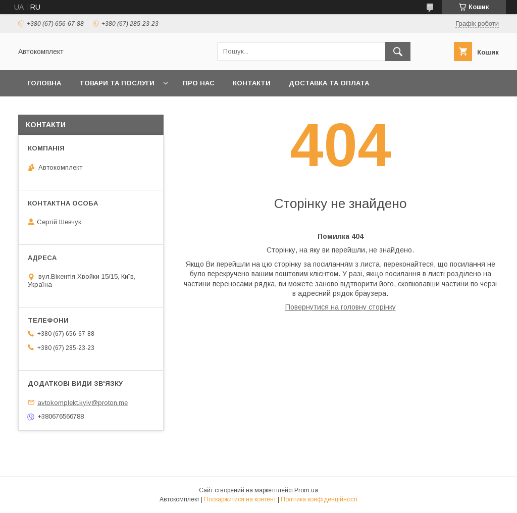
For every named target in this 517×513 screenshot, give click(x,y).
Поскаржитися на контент (240, 499)
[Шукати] (397, 51)
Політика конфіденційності (319, 499)
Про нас (199, 83)
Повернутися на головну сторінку (340, 307)
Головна (44, 83)
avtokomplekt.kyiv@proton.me (82, 402)
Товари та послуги (116, 83)
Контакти (252, 83)
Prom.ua (306, 490)
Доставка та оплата (329, 83)
